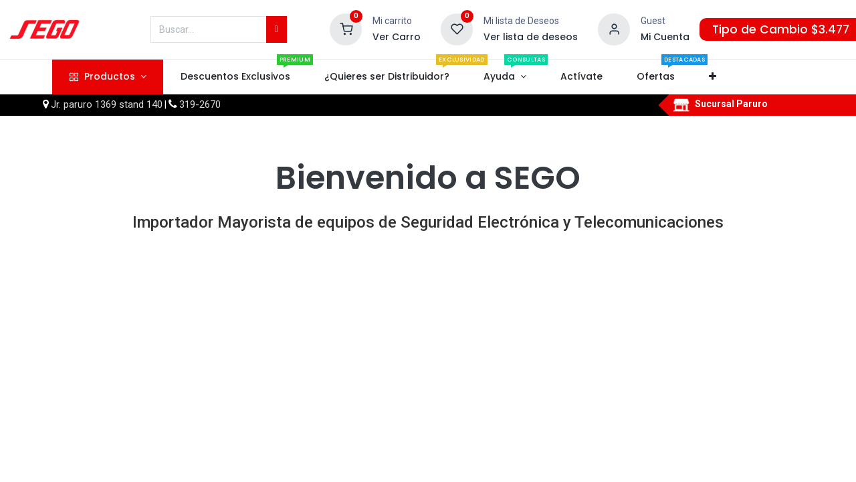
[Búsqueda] (276, 29)
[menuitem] (235, 77)
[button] (713, 77)
